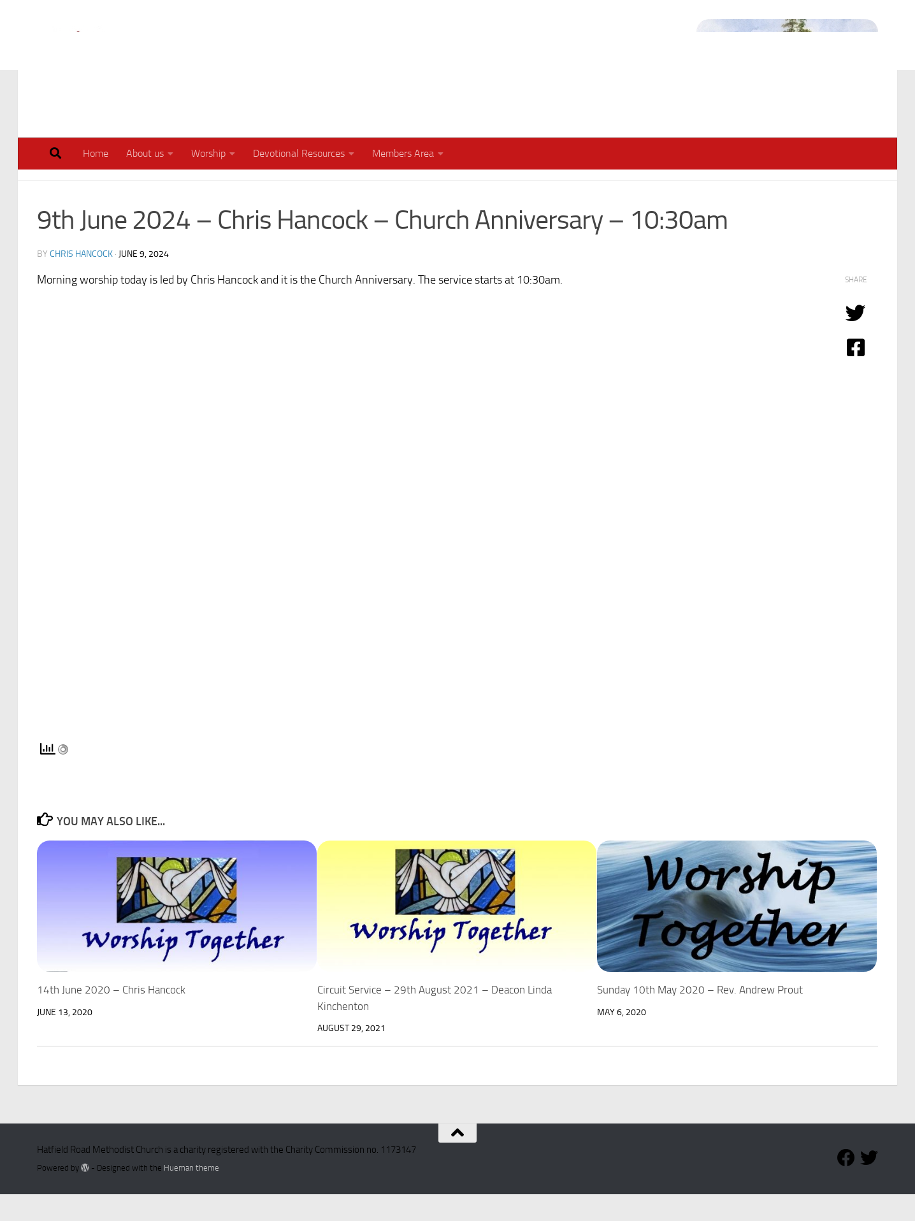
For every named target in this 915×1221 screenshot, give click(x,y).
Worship (208, 153)
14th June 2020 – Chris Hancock (111, 1016)
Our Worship (70, 188)
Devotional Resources (299, 153)
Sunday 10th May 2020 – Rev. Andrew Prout (700, 1016)
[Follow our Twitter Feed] (869, 1185)
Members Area (403, 153)
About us (145, 153)
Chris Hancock (81, 280)
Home (95, 153)
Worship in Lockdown (169, 188)
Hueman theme (191, 1194)
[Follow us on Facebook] (846, 1185)
